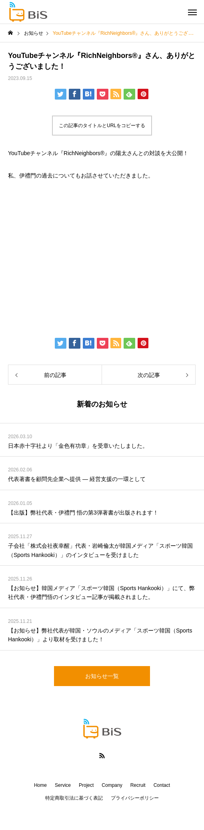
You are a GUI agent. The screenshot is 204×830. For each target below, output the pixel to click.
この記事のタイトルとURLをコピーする (102, 125)
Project (86, 785)
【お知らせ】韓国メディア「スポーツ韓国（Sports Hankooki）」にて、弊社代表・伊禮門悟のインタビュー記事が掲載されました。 (101, 592)
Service (63, 785)
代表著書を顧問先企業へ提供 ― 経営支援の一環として (77, 479)
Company (112, 785)
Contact (162, 785)
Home (40, 785)
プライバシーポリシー (135, 798)
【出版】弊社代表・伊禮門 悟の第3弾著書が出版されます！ (83, 512)
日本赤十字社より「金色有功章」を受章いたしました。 (78, 446)
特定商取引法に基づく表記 (74, 798)
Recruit (138, 785)
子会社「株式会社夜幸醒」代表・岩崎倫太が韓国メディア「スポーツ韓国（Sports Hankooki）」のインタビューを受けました (100, 550)
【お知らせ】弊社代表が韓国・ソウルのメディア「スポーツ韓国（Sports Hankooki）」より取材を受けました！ (100, 634)
